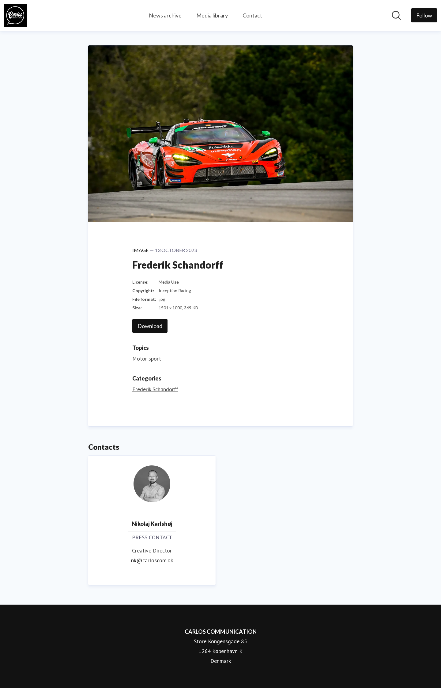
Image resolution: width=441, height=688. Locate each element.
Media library (212, 15)
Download (150, 326)
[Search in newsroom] (396, 15)
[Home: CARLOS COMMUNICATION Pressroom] (15, 15)
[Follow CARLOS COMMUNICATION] (424, 15)
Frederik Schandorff (155, 389)
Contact (252, 15)
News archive (165, 15)
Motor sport (146, 358)
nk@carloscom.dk (152, 560)
